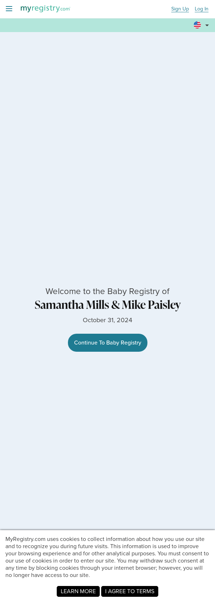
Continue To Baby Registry (107, 342)
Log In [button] (201, 9)
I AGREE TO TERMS (129, 591)
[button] (202, 22)
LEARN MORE (78, 591)
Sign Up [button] (180, 9)
